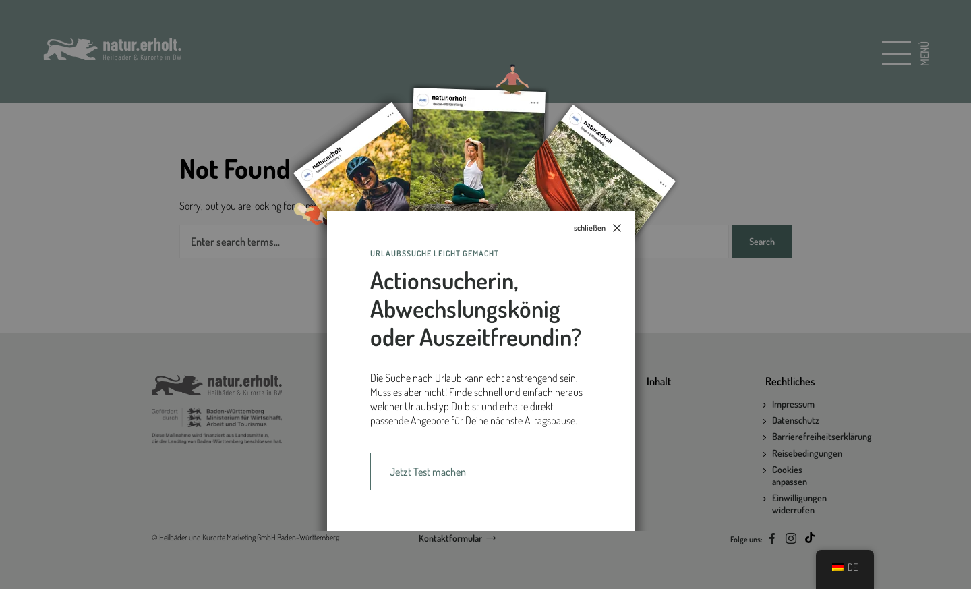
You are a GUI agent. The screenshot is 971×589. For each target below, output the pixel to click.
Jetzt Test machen (428, 471)
